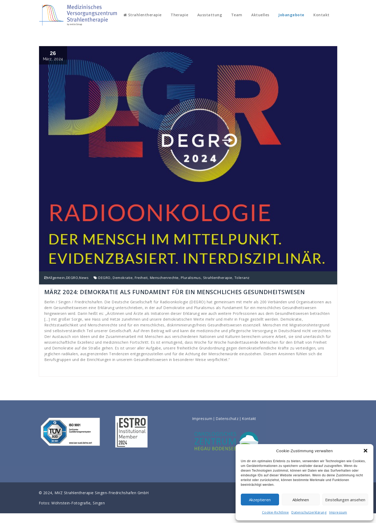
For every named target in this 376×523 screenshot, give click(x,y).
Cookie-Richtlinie (275, 512)
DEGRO (72, 277)
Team (236, 14)
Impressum (338, 512)
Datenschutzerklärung (308, 512)
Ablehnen (300, 499)
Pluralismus (191, 277)
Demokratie (123, 277)
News (84, 277)
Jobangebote (291, 14)
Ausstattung (209, 14)
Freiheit (141, 277)
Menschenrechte (164, 277)
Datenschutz (227, 418)
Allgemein (56, 277)
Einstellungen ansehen (345, 499)
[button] (365, 450)
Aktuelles (260, 14)
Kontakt (321, 14)
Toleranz (242, 277)
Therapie (179, 14)
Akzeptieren (260, 499)
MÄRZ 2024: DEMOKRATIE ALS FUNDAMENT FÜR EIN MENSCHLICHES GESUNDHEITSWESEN (174, 292)
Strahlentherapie (142, 14)
